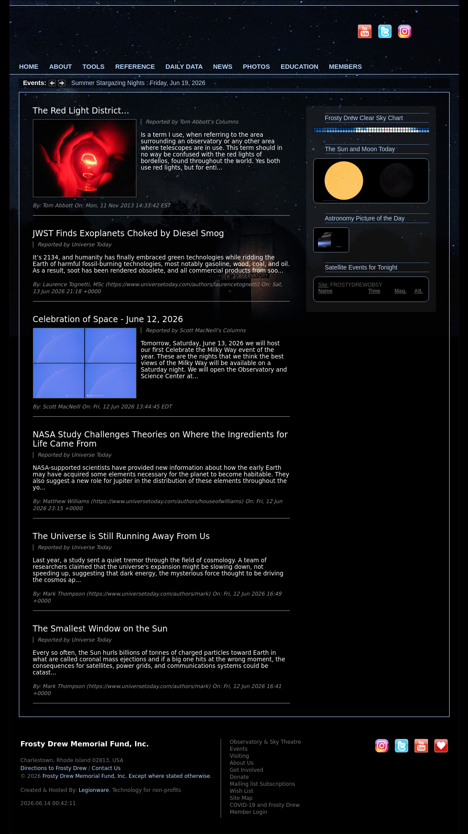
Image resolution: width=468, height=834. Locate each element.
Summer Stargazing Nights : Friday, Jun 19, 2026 (138, 82)
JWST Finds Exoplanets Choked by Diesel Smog (128, 233)
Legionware (94, 790)
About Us (242, 763)
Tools (93, 66)
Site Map (241, 798)
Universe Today (91, 244)
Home (29, 66)
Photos (256, 66)
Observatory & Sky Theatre (265, 742)
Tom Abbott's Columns (208, 122)
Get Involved (246, 770)
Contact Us (106, 768)
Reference (135, 66)
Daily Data (183, 66)
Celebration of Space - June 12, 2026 (108, 319)
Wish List (242, 791)
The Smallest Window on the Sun (100, 628)
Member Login (249, 812)
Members (345, 66)
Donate (239, 777)
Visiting (239, 756)
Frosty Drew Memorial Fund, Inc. (126, 776)
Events (239, 749)
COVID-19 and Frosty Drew (265, 805)
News (222, 66)
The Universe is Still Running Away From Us (121, 536)
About (60, 66)
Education (299, 66)
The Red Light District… (81, 110)
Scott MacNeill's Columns (212, 330)
